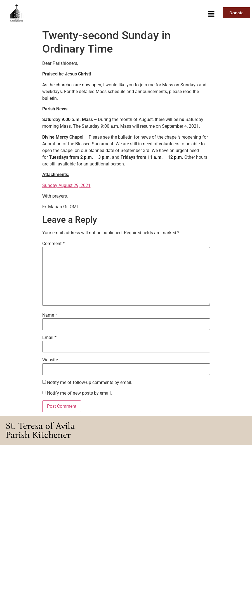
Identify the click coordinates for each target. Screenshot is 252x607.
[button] (211, 14)
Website (50, 360)
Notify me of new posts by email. (79, 393)
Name (49, 315)
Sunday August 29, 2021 (66, 185)
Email (49, 337)
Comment (53, 243)
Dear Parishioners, (60, 63)
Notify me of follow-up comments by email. (89, 382)
